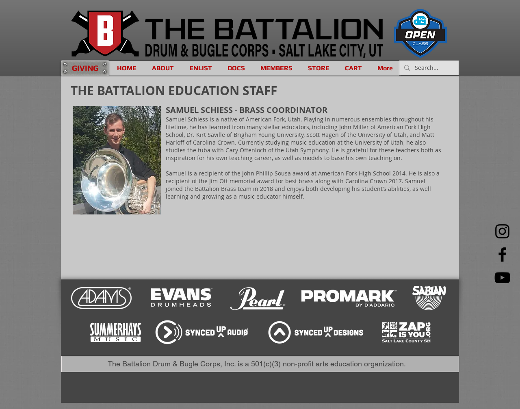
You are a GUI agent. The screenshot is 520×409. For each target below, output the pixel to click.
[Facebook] (502, 254)
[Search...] (428, 68)
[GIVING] (84, 68)
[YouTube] (502, 277)
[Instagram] (502, 231)
